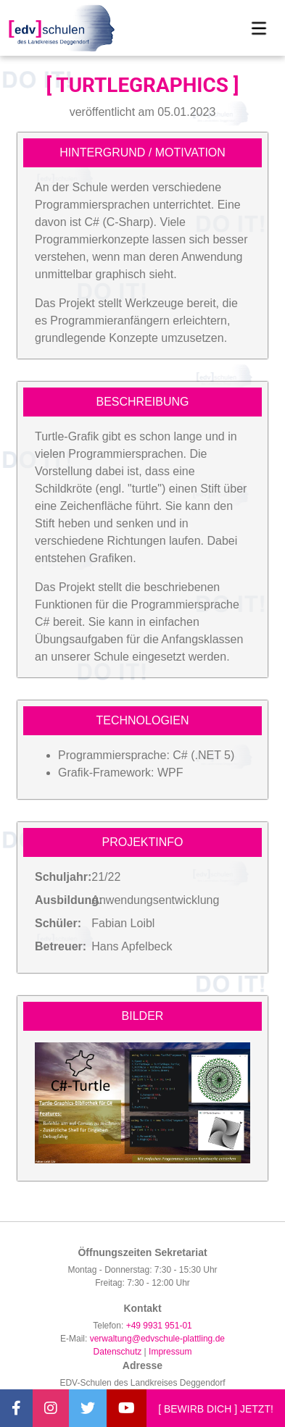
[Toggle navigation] (259, 28)
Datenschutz (118, 1352)
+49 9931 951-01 (159, 1326)
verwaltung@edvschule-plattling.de (157, 1339)
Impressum (170, 1352)
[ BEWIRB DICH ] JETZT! (215, 1409)
